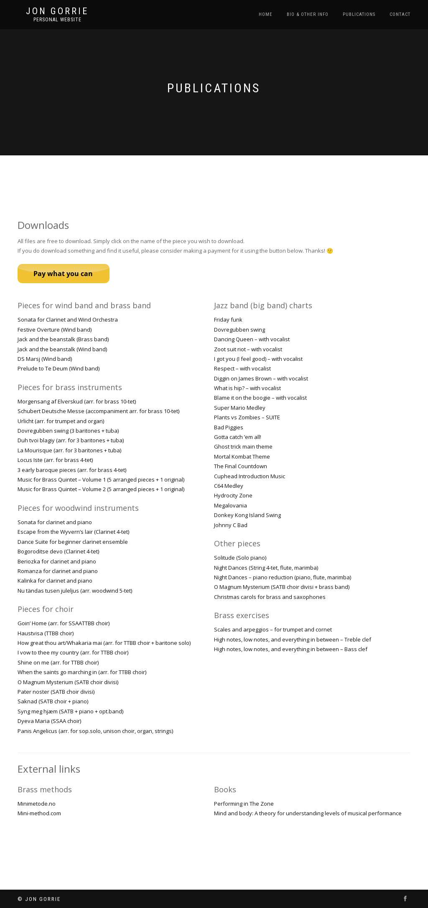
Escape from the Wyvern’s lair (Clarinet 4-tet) (73, 531)
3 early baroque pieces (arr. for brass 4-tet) (72, 470)
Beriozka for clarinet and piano (57, 561)
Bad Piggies (228, 427)
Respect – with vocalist (242, 368)
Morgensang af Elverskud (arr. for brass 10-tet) (77, 401)
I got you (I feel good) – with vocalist (258, 359)
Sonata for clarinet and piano (55, 522)
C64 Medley (228, 486)
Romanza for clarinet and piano (58, 571)
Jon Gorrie (57, 11)
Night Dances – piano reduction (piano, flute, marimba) (282, 577)
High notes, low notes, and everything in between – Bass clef (290, 649)
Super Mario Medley (239, 407)
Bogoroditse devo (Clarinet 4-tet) (58, 551)
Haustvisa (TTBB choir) (46, 633)
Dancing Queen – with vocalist (252, 339)
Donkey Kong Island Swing (247, 515)
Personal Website (57, 20)
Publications (359, 14)
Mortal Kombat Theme (242, 456)
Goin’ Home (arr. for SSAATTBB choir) (64, 623)
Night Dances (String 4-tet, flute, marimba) (266, 567)
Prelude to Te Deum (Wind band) (58, 368)
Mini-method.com (39, 813)
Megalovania (230, 505)
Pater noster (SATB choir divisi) (56, 691)
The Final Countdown (240, 466)
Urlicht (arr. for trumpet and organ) (61, 421)
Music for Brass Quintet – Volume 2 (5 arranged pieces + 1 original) (101, 489)
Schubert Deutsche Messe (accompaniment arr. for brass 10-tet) (98, 411)
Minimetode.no (37, 803)
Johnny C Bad (230, 525)
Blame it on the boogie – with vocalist (260, 397)
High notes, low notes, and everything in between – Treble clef (292, 639)
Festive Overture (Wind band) (55, 329)
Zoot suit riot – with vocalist (248, 349)
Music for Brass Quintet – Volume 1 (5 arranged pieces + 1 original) (101, 479)
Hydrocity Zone (233, 495)
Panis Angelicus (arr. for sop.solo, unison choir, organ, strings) (95, 731)
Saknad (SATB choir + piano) (53, 701)
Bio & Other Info (308, 14)
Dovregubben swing (239, 329)
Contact (400, 14)
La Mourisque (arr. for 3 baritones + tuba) (69, 450)
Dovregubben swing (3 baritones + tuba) (68, 430)
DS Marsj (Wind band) (45, 359)
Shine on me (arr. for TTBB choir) (58, 662)
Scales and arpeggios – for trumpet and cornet (273, 629)
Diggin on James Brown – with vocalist (261, 378)
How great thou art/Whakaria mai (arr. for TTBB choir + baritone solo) (104, 643)
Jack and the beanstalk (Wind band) (62, 349)
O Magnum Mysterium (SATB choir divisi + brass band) (281, 587)
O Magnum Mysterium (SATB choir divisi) (68, 682)
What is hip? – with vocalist (247, 388)
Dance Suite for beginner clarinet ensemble (73, 541)
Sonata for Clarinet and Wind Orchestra (68, 319)
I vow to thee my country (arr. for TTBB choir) (73, 652)
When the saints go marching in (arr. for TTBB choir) (82, 672)
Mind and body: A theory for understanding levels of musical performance (308, 813)
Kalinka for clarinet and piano (55, 580)
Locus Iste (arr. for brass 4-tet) (55, 460)
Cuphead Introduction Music (249, 476)
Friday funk (228, 319)
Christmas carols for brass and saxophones (270, 597)
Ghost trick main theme (243, 446)
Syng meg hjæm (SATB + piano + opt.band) (70, 711)
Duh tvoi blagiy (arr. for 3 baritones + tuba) (71, 440)
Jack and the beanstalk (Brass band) (63, 339)
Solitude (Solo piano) (240, 557)
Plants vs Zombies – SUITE (247, 417)
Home (266, 14)
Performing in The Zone (244, 803)
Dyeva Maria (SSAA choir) (49, 721)
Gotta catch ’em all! (237, 437)
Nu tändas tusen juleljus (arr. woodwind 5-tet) (75, 590)
